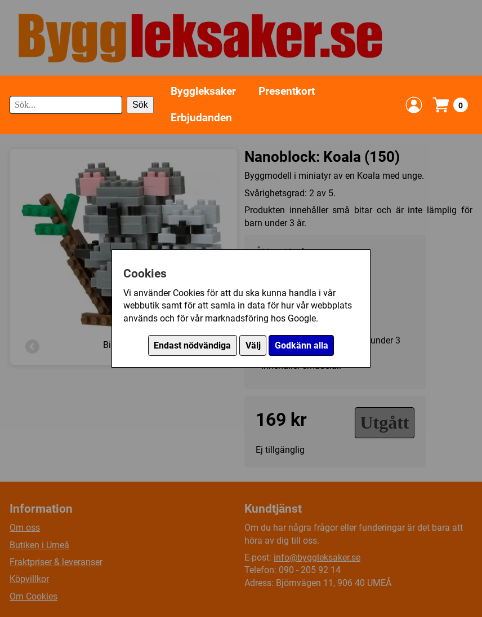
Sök (140, 104)
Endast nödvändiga (192, 345)
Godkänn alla (301, 345)
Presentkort (286, 91)
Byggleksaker (203, 91)
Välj (253, 345)
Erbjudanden (201, 117)
